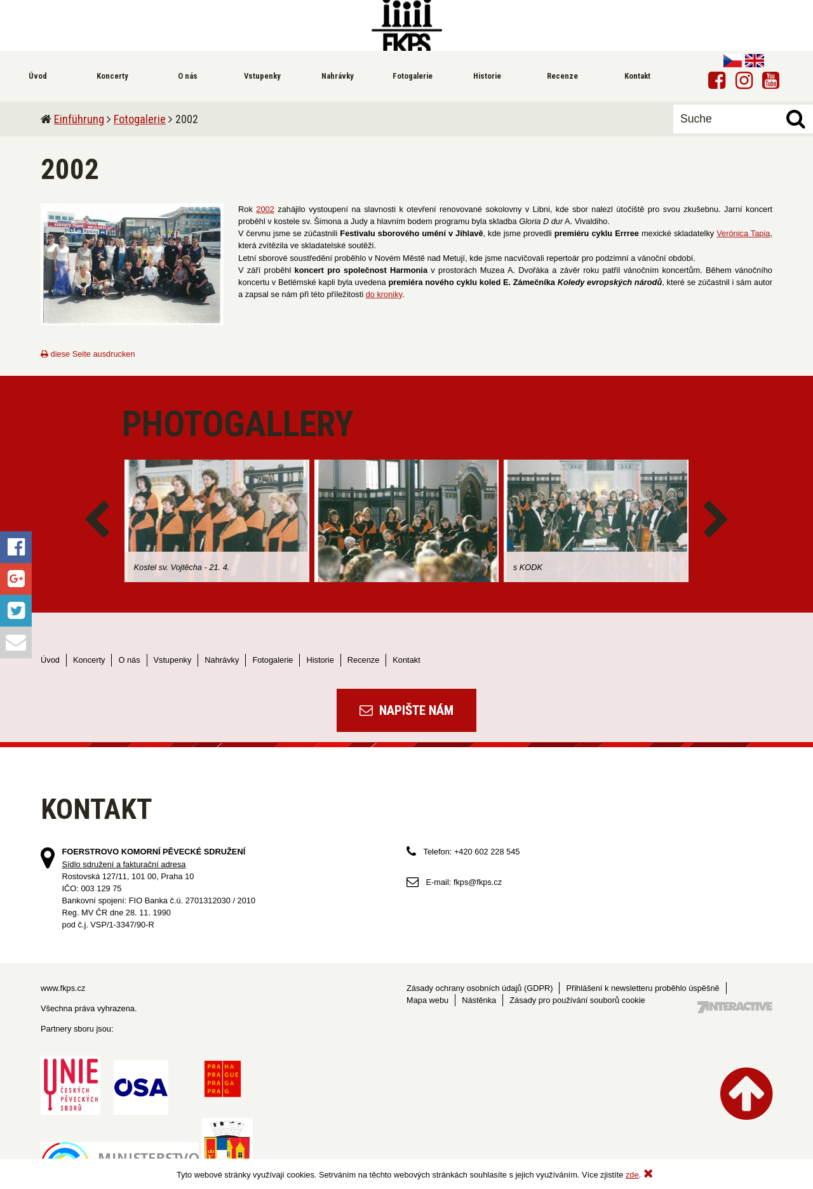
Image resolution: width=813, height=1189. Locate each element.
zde (632, 1174)
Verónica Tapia (743, 233)
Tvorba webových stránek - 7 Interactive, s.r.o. (734, 1007)
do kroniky (384, 294)
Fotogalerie (140, 119)
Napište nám (406, 710)
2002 (265, 209)
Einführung (79, 119)
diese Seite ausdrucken (88, 354)
